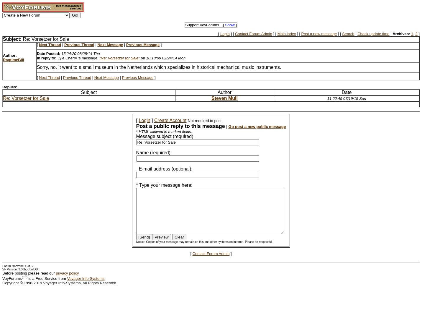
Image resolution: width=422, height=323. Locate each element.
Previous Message (138, 77)
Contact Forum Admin (253, 34)
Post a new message (319, 34)
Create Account (162, 120)
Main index (286, 34)
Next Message (106, 77)
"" (119, 58)
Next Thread (49, 77)
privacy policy (67, 282)
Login (225, 34)
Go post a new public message (249, 126)
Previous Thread (77, 77)
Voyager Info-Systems (85, 287)
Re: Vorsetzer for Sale (26, 98)
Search (348, 34)
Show (230, 25)
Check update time (373, 34)
